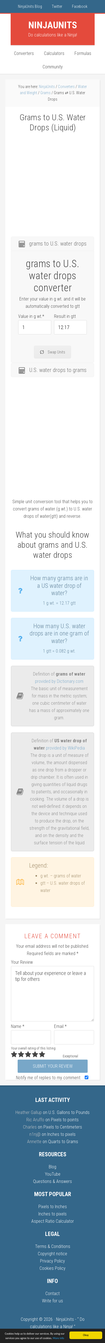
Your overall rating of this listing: (33, 1048)
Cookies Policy (52, 1268)
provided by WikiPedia (65, 748)
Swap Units (52, 352)
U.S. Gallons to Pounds (69, 1112)
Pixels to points (65, 1119)
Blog (52, 1166)
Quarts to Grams (63, 1141)
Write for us (52, 1300)
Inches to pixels (61, 1134)
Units (52, 25)
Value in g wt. (31, 316)
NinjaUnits (65, 1319)
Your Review (22, 962)
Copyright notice (52, 1253)
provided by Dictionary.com (59, 681)
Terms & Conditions (52, 1246)
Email (60, 1026)
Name (17, 1026)
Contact (52, 1293)
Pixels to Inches (52, 1206)
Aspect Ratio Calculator (52, 1221)
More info (58, 1338)
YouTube (52, 1174)
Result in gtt (65, 316)
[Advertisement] (52, 181)
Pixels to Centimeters (62, 1127)
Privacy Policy (52, 1261)
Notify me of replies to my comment (53, 1077)
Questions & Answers (52, 1181)
